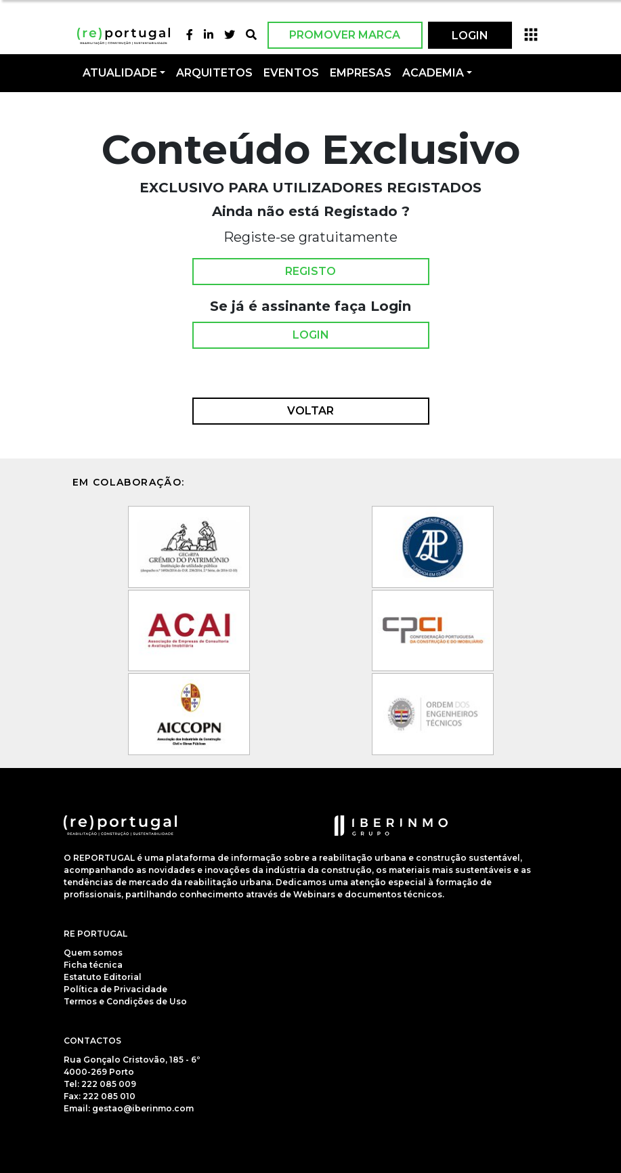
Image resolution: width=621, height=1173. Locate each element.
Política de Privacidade (115, 989)
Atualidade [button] (120, 72)
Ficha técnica (93, 965)
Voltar (310, 411)
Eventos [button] (291, 72)
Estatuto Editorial (103, 977)
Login (311, 335)
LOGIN (470, 35)
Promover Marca (344, 34)
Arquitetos (214, 72)
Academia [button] (433, 72)
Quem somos (93, 952)
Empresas (360, 72)
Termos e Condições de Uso (125, 1001)
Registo (310, 271)
